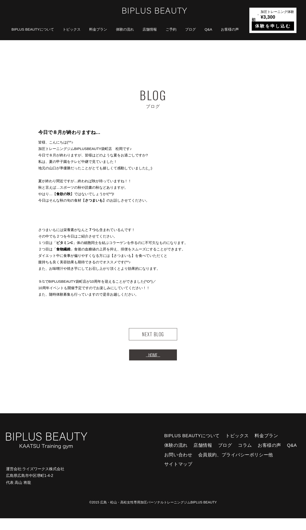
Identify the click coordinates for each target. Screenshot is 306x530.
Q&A (208, 29)
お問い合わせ (178, 466)
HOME (153, 364)
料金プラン (98, 29)
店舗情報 (149, 29)
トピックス (72, 29)
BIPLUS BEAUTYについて (32, 29)
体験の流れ (125, 29)
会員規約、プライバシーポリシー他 (235, 466)
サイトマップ (178, 475)
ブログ (190, 29)
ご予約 (171, 29)
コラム (245, 456)
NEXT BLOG (153, 337)
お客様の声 (230, 29)
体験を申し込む (273, 26)
